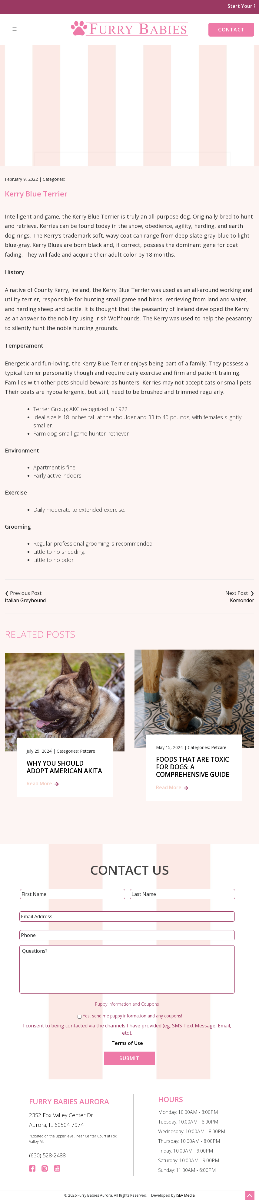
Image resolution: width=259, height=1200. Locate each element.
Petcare (87, 751)
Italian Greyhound (25, 600)
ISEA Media (185, 1195)
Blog (114, 132)
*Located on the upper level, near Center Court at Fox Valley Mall (73, 1139)
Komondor (242, 600)
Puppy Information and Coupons (127, 1004)
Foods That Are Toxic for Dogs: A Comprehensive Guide (192, 767)
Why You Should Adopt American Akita (64, 767)
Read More (39, 783)
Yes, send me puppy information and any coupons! (132, 1016)
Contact (231, 29)
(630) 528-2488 (47, 1155)
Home (93, 132)
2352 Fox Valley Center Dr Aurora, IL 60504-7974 (61, 1119)
